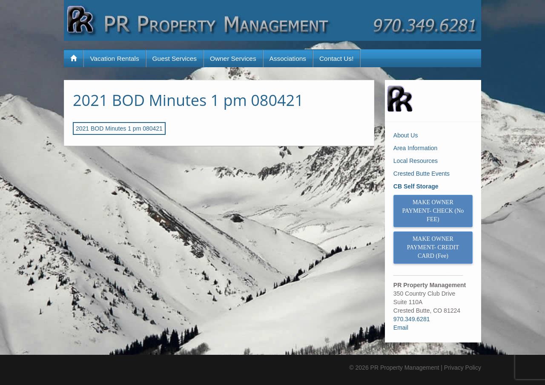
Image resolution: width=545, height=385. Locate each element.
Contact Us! (336, 58)
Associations (288, 58)
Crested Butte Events (421, 173)
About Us (405, 135)
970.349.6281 (411, 319)
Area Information (415, 148)
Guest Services (174, 58)
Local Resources (415, 160)
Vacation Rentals (114, 58)
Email (400, 327)
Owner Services (233, 58)
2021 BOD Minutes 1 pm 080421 (188, 100)
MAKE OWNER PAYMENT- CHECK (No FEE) (433, 210)
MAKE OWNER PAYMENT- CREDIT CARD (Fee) (433, 247)
